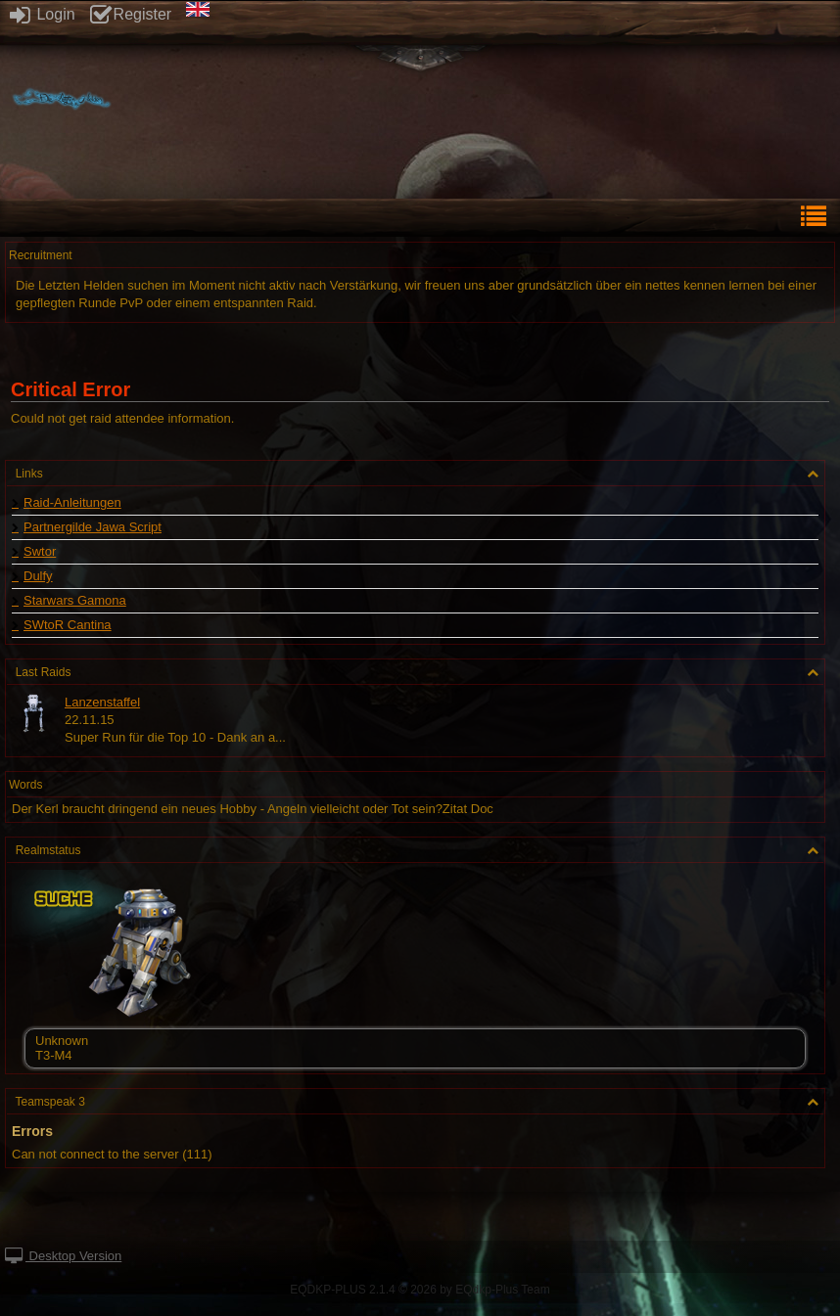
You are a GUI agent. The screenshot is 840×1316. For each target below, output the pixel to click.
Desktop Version (63, 1255)
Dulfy (38, 576)
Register (131, 14)
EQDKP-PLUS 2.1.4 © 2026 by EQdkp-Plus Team (419, 1289)
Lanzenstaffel (102, 702)
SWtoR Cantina (67, 625)
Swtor (39, 552)
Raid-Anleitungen (72, 503)
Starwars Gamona (74, 601)
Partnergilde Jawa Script (92, 527)
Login (42, 14)
